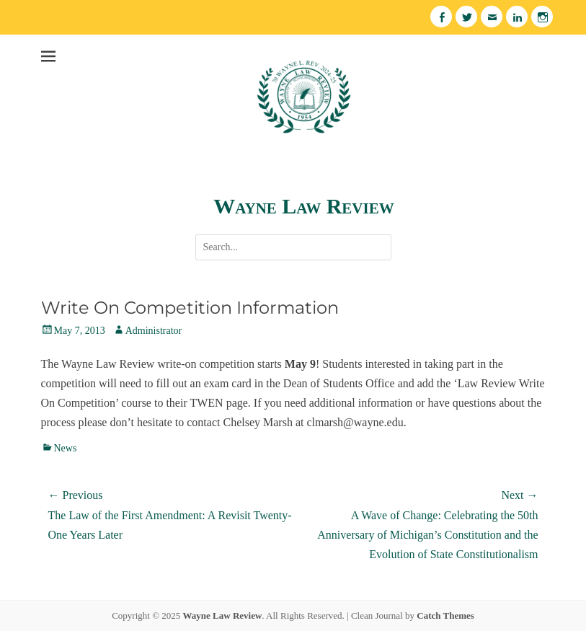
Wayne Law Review (303, 206)
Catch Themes (445, 615)
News (65, 448)
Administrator (153, 330)
